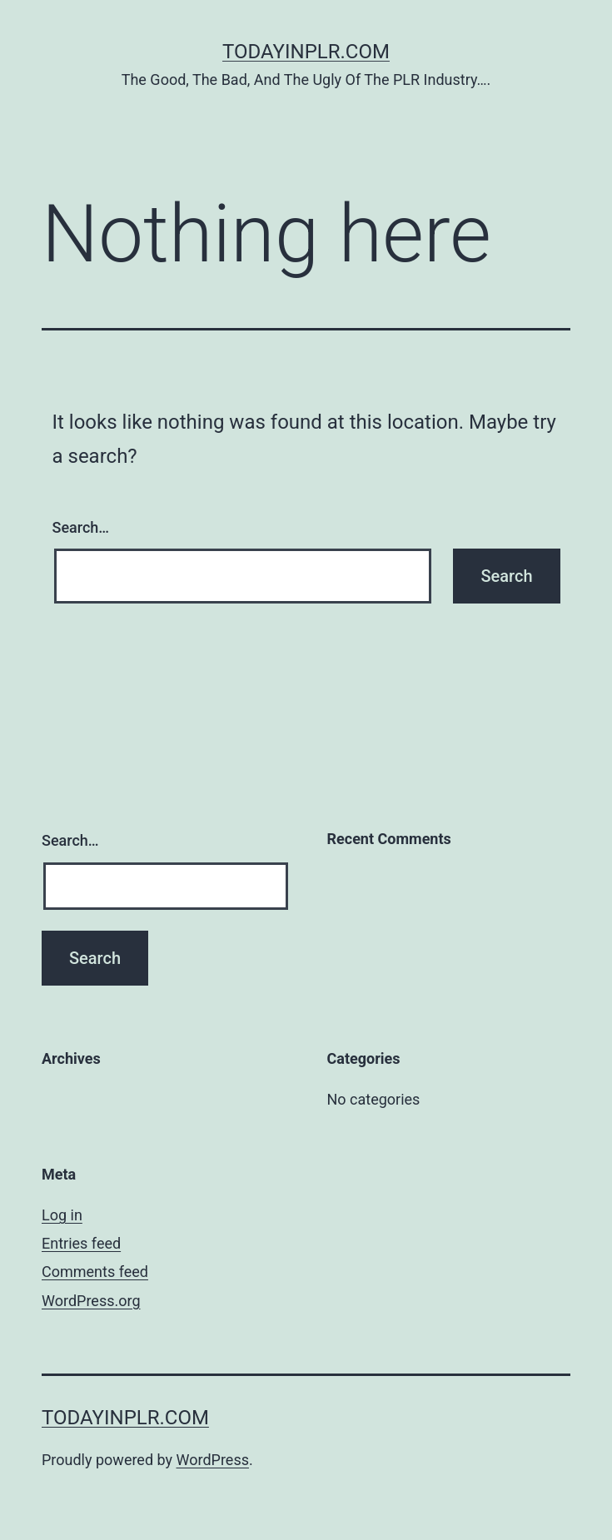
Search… (81, 527)
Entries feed (81, 1243)
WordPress (213, 1459)
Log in (62, 1215)
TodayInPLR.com (306, 51)
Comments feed (95, 1271)
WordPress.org (91, 1300)
